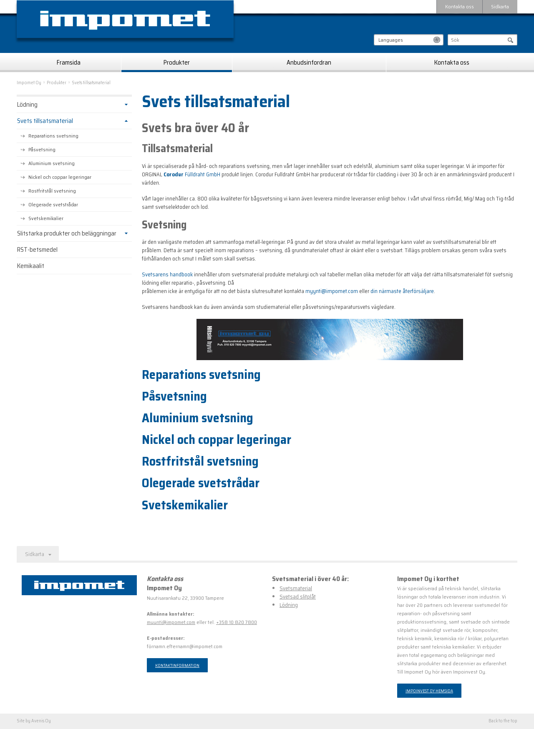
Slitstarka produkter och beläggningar (66, 233)
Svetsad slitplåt (298, 596)
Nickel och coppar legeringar (216, 440)
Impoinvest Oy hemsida (429, 690)
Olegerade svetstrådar (200, 483)
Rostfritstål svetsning (200, 461)
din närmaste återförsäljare (402, 291)
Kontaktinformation (177, 665)
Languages (390, 40)
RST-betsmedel (37, 250)
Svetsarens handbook (167, 274)
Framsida (69, 63)
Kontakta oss (459, 6)
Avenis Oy (41, 720)
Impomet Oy (29, 82)
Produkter (177, 63)
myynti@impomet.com (331, 291)
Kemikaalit (30, 266)
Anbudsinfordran (309, 63)
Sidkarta (500, 6)
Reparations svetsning (201, 375)
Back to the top (503, 721)
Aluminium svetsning (197, 418)
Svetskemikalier (185, 505)
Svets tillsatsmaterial (45, 121)
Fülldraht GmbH (192, 174)
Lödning (27, 105)
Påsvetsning (174, 396)
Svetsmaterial (296, 588)
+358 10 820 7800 (236, 622)
